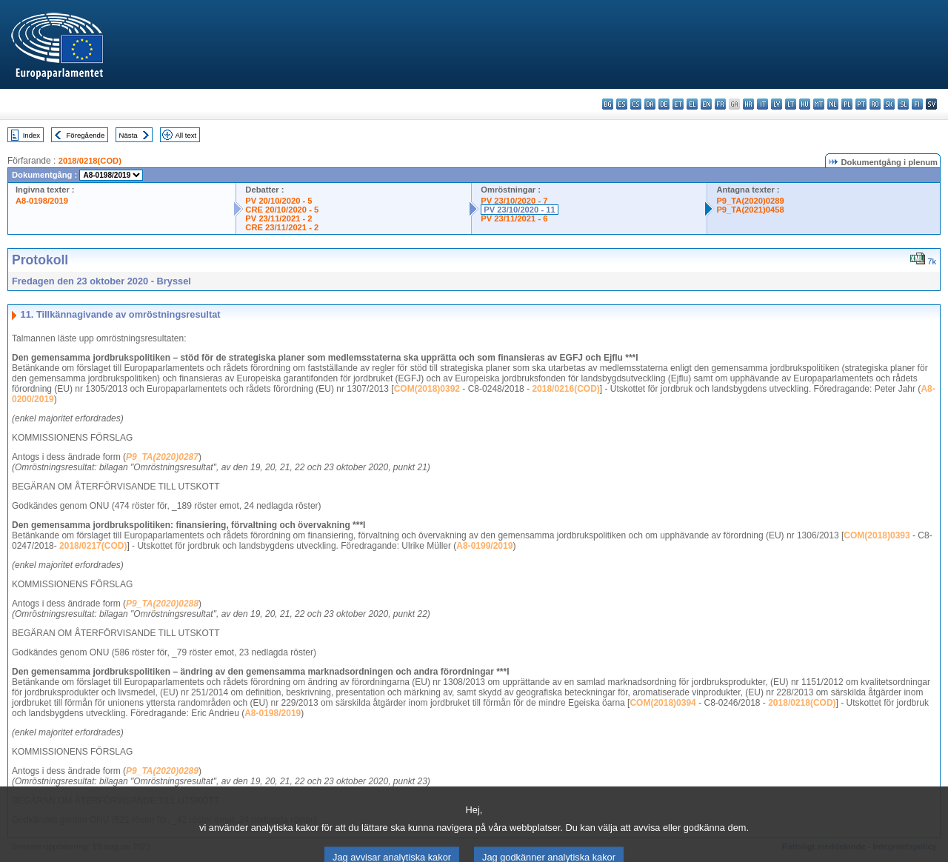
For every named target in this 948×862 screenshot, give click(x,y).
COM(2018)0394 (662, 703)
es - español (621, 104)
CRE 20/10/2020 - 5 (281, 209)
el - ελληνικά (692, 104)
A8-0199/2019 (484, 546)
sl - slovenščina (903, 104)
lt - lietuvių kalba (790, 104)
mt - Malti (818, 104)
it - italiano (762, 104)
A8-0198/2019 (42, 200)
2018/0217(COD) (93, 546)
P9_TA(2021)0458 (750, 209)
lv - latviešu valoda (776, 104)
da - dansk (649, 104)
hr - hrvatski (748, 104)
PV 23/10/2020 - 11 (519, 209)
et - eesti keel (678, 104)
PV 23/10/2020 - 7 (514, 200)
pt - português (861, 104)
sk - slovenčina (889, 104)
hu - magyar (804, 104)
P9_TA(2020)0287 (162, 457)
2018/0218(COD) (90, 160)
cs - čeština (635, 104)
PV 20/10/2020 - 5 (278, 200)
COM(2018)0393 (876, 535)
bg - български (607, 104)
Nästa (128, 135)
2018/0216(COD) (565, 389)
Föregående (86, 135)
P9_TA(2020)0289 (750, 200)
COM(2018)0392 (427, 389)
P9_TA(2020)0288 (162, 603)
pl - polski (846, 104)
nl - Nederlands (832, 104)
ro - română (875, 104)
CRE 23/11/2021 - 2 (281, 227)
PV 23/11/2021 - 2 (278, 218)
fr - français (720, 104)
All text (185, 135)
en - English (706, 104)
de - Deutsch (664, 104)
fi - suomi (917, 104)
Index (31, 135)
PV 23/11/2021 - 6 (514, 218)
